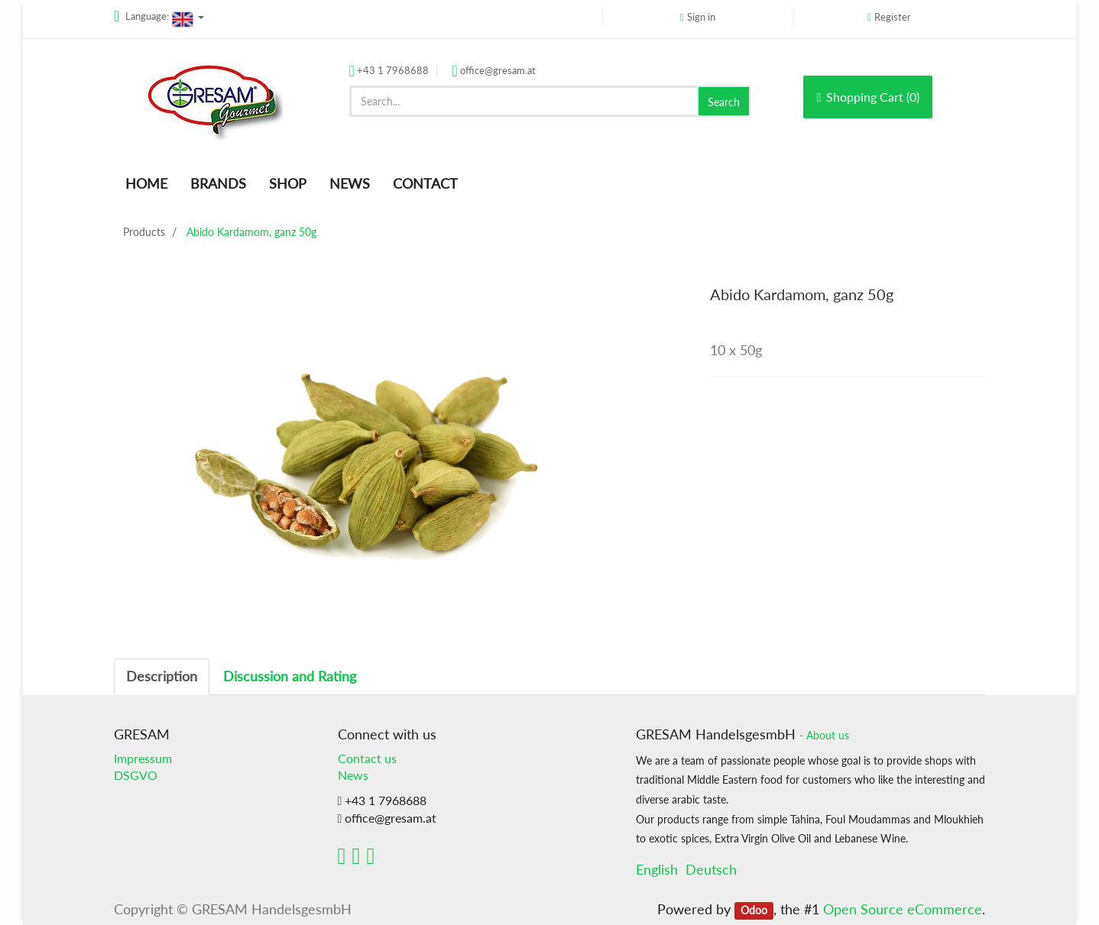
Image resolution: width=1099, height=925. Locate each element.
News (353, 775)
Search (724, 101)
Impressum (143, 758)
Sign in (701, 17)
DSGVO (135, 775)
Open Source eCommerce (902, 909)
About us (827, 735)
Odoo (754, 910)
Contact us (367, 758)
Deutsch (711, 869)
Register (892, 17)
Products (144, 231)
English (657, 869)
